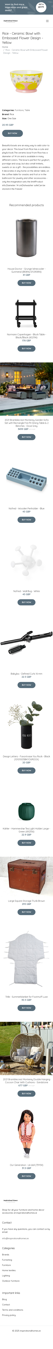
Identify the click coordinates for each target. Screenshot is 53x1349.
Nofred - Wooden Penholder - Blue (26, 508)
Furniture (19, 110)
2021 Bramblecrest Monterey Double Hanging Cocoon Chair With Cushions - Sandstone (26, 1081)
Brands (5, 1254)
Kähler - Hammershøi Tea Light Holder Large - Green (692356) (26, 830)
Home (5, 47)
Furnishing (7, 1259)
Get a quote (41, 5)
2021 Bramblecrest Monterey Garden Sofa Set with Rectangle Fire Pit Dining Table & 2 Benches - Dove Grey (26, 423)
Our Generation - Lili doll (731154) (26, 1165)
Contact (6, 1304)
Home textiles (9, 1270)
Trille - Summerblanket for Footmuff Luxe (26, 996)
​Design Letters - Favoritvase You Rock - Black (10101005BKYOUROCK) (26, 758)
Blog (4, 1299)
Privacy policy (9, 1315)
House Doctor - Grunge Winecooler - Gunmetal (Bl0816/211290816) (27, 270)
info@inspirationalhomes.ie (15, 1238)
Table (27, 110)
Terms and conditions (12, 1310)
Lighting (6, 1275)
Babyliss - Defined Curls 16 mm (26, 673)
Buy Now (12, 133)
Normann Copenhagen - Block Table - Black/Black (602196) (26, 336)
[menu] (47, 21)
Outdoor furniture (11, 1281)
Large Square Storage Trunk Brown (26, 900)
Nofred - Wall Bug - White (26, 591)
